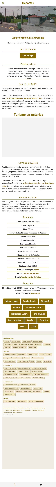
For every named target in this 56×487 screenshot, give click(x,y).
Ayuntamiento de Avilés (31, 277)
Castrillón (10, 98)
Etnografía (46, 301)
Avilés (25, 183)
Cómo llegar (28, 55)
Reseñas (30, 320)
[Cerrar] (3, 3)
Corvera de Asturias (23, 98)
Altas (33, 326)
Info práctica (39, 314)
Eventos (16, 307)
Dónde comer (11, 301)
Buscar (23, 326)
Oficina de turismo (31, 273)
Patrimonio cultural (34, 307)
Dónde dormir (29, 301)
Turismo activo (14, 320)
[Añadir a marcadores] (41, 484)
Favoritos (44, 320)
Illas (40, 98)
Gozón (34, 98)
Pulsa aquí (35, 293)
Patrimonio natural (19, 314)
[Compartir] (14, 484)
